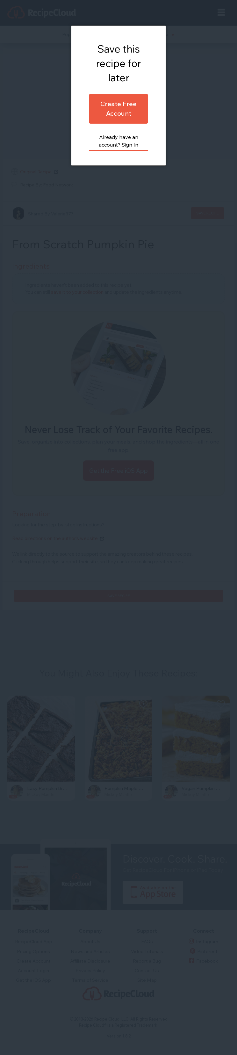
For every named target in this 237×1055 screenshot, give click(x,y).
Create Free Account (118, 108)
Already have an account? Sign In (118, 141)
